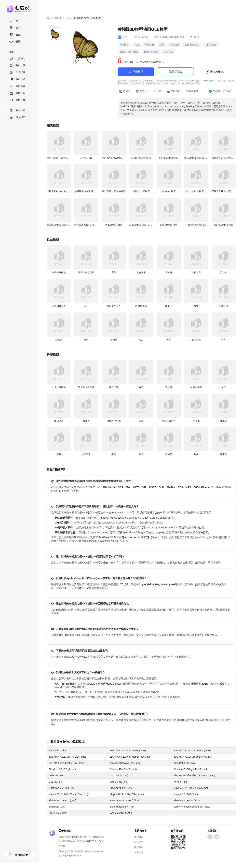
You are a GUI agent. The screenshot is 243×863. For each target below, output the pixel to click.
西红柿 (223, 272)
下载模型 (136, 71)
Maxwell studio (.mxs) (121, 788)
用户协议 (138, 837)
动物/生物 (59, 18)
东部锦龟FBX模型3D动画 (87, 191)
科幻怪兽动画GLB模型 (114, 191)
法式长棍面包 (59, 272)
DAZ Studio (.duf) (119, 775)
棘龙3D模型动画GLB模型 (197, 158)
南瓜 (141, 339)
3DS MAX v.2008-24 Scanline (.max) (193, 756)
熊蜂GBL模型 (168, 191)
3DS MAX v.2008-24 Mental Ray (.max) (130, 756)
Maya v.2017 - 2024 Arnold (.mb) (191, 788)
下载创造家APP (18, 855)
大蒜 (113, 272)
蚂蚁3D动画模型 (168, 224)
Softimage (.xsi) (57, 806)
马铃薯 (168, 272)
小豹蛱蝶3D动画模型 (196, 224)
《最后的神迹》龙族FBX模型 (62, 191)
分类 (15, 28)
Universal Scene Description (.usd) (192, 806)
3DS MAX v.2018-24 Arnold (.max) (128, 750)
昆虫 (68, 18)
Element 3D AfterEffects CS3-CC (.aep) (194, 775)
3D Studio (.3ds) (57, 750)
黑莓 (168, 339)
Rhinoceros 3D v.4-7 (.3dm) (124, 800)
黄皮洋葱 (141, 272)
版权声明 (138, 847)
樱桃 (196, 306)
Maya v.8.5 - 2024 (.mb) (186, 794)
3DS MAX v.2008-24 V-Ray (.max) (66, 763)
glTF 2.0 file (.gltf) (119, 781)
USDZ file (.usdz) (58, 813)
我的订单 (17, 93)
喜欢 (141, 91)
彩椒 (86, 339)
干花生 (196, 420)
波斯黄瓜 (196, 339)
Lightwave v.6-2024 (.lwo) (62, 788)
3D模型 (74, 742)
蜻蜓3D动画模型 (141, 191)
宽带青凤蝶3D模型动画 (224, 191)
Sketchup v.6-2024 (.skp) (187, 800)
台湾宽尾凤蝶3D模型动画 (87, 224)
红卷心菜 (223, 306)
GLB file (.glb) (56, 781)
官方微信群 (192, 91)
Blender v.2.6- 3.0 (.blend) (62, 769)
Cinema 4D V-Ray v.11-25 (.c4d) (191, 769)
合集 (15, 35)
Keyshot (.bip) (181, 781)
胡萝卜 (168, 306)
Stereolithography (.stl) (122, 806)
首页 (15, 21)
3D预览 (175, 71)
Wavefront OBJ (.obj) (121, 813)
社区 (15, 42)
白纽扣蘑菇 (141, 306)
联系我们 (17, 117)
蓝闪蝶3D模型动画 (224, 224)
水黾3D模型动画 (114, 224)
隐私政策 (138, 842)
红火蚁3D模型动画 (141, 158)
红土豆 (223, 420)
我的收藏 (17, 79)
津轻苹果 (196, 272)
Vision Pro (97, 841)
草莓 (223, 339)
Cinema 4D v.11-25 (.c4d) (123, 769)
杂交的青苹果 (59, 306)
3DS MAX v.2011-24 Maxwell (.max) (68, 756)
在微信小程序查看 (220, 91)
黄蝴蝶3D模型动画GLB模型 (61, 224)
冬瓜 (141, 387)
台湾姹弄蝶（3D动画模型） (61, 158)
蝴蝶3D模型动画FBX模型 (142, 224)
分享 (157, 91)
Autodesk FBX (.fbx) (184, 763)
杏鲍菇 (113, 339)
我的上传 (17, 65)
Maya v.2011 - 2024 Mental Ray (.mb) (68, 794)
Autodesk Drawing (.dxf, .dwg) (125, 763)
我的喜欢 (17, 86)
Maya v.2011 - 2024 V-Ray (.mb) (127, 794)
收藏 (124, 91)
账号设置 (17, 110)
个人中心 (17, 58)
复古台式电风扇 (86, 272)
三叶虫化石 (86, 158)
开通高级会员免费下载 (150, 62)
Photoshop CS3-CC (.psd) (62, 800)
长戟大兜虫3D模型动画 (196, 191)
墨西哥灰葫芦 (114, 306)
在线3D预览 (94, 697)
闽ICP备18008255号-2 (70, 855)
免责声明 (138, 852)
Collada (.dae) (56, 775)
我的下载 (17, 100)
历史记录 (17, 72)
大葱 (86, 306)
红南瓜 (58, 339)
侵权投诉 (173, 91)
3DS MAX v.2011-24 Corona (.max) (192, 750)
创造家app (106, 683)
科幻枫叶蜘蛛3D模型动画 (115, 158)
